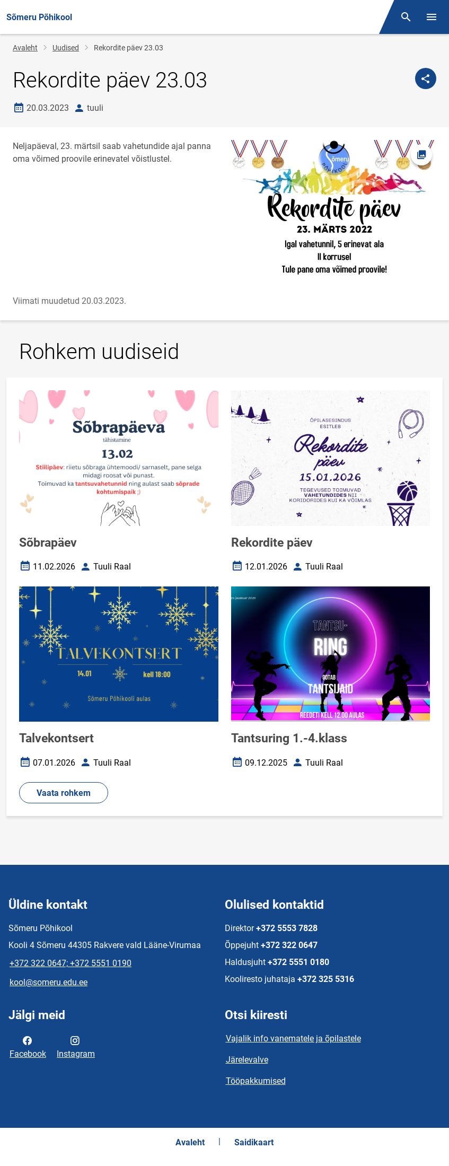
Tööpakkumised (256, 1081)
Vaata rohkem (64, 793)
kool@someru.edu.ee (48, 982)
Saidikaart (254, 1142)
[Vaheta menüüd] (431, 17)
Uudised (65, 47)
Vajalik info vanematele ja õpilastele (293, 1038)
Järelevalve (247, 1060)
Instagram (76, 1046)
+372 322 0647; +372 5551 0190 (70, 963)
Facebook (28, 1046)
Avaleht (25, 47)
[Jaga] (425, 78)
